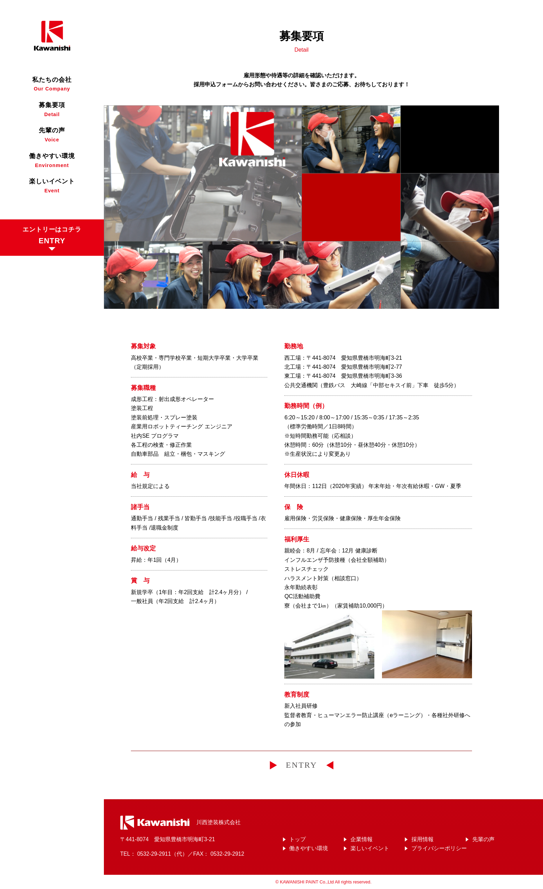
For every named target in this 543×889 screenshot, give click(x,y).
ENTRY (301, 764)
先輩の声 (483, 839)
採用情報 (422, 839)
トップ (297, 839)
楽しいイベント (369, 848)
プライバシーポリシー (439, 848)
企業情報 (361, 839)
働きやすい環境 (308, 848)
